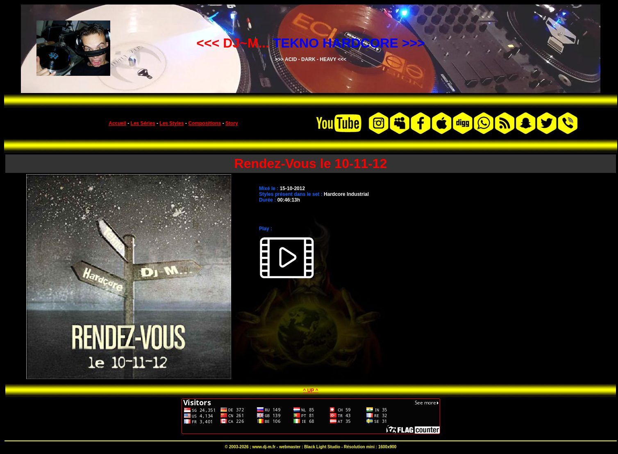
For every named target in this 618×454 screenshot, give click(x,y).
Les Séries (143, 123)
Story (231, 123)
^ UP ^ (310, 390)
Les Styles (171, 123)
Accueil (117, 123)
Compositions (204, 123)
